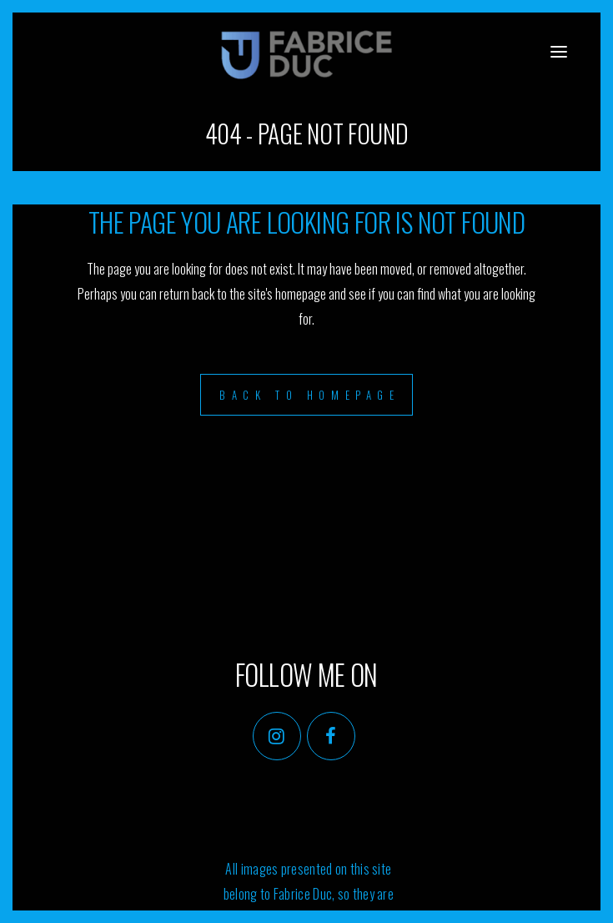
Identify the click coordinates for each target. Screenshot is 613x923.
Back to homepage (309, 394)
